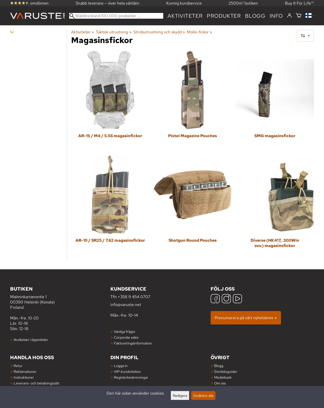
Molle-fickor (199, 32)
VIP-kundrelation (127, 371)
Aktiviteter (185, 15)
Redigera (180, 395)
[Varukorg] (298, 16)
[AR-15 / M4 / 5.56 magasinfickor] (110, 101)
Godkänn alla (203, 395)
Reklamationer (25, 371)
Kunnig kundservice (184, 3)
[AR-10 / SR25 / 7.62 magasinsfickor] (110, 205)
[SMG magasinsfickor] (275, 101)
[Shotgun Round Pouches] (192, 205)
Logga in (121, 365)
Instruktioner (24, 377)
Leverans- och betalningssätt (36, 383)
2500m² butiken (243, 3)
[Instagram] (226, 299)
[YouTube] (237, 299)
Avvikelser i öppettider (31, 339)
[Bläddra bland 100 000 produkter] (116, 16)
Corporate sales (126, 337)
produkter (224, 15)
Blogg (218, 365)
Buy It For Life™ (299, 3)
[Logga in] (289, 16)
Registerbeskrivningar (131, 377)
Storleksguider (225, 371)
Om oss (220, 383)
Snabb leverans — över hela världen (107, 3)
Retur (18, 365)
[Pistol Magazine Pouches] (192, 101)
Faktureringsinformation (133, 343)
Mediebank (223, 377)
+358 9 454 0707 (134, 296)
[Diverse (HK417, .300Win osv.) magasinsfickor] (275, 205)
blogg (255, 15)
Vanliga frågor (124, 331)
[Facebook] (215, 299)
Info (276, 15)
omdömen (29, 3)
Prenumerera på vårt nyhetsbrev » (246, 317)
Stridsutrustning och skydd (159, 32)
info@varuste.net (125, 304)
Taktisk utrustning (113, 32)
